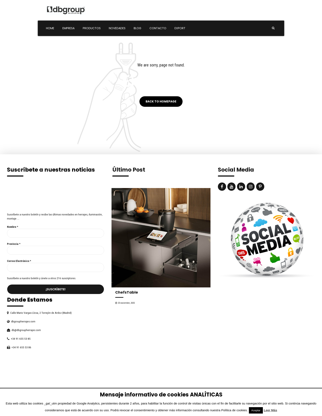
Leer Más (270, 410)
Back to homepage (161, 102)
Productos (92, 28)
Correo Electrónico (19, 261)
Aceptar (256, 410)
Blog (137, 28)
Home (50, 28)
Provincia (13, 243)
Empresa (68, 28)
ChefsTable (126, 292)
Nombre (12, 226)
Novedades (117, 28)
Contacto (158, 28)
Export (180, 28)
